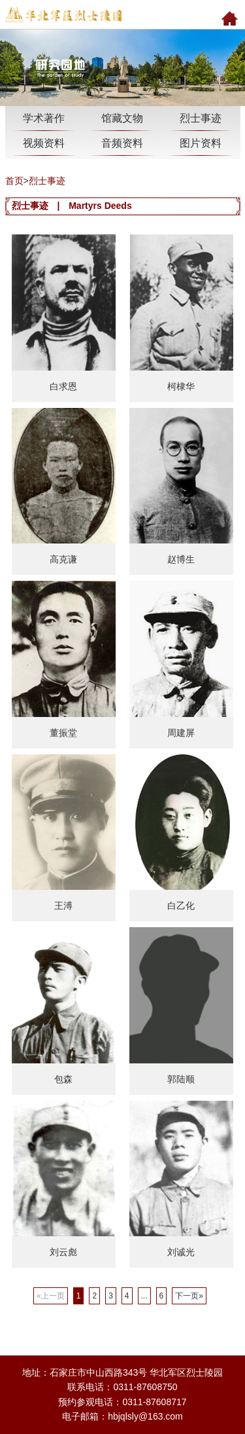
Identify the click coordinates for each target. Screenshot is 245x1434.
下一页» (189, 1295)
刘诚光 (181, 1252)
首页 (14, 180)
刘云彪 (63, 1252)
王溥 (63, 905)
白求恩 (63, 386)
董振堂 (63, 732)
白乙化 (181, 905)
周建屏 (181, 732)
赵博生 (181, 559)
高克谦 (63, 559)
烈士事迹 (47, 180)
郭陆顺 (181, 1079)
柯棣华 (181, 386)
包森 (63, 1079)
